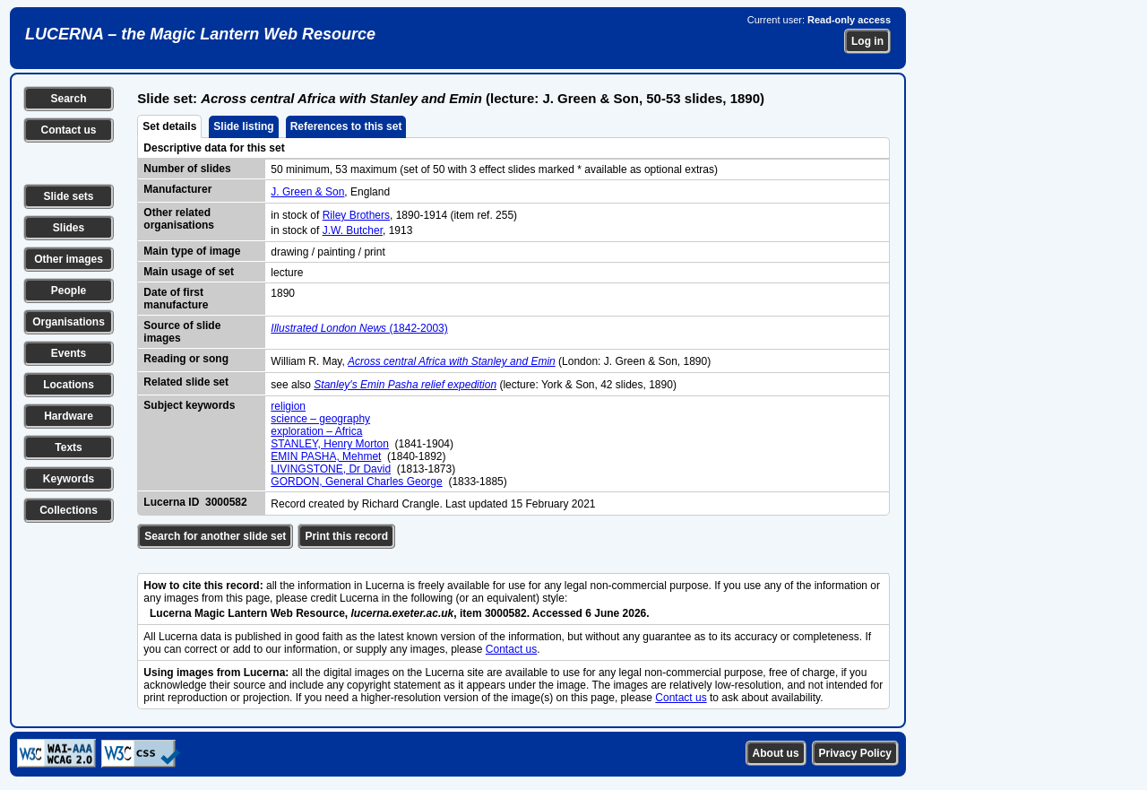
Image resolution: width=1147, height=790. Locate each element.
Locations (68, 384)
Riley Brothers (356, 215)
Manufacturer (177, 189)
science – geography (320, 418)
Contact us (68, 130)
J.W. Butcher (353, 230)
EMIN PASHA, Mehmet (326, 456)
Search (68, 98)
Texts (68, 447)
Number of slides (186, 168)
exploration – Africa (316, 431)
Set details (169, 126)
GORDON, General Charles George (356, 481)
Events (68, 353)
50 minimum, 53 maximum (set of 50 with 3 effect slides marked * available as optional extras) (494, 169)
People (68, 290)
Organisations (68, 322)
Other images (68, 259)
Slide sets (68, 196)
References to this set (346, 126)
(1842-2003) (359, 328)
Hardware (68, 416)
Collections (68, 510)
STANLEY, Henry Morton (330, 444)
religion (288, 406)
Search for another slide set (215, 536)
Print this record (346, 536)
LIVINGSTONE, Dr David (331, 469)
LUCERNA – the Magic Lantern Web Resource (200, 34)
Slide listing (243, 126)
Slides (68, 227)
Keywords (68, 479)
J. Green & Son (307, 192)
